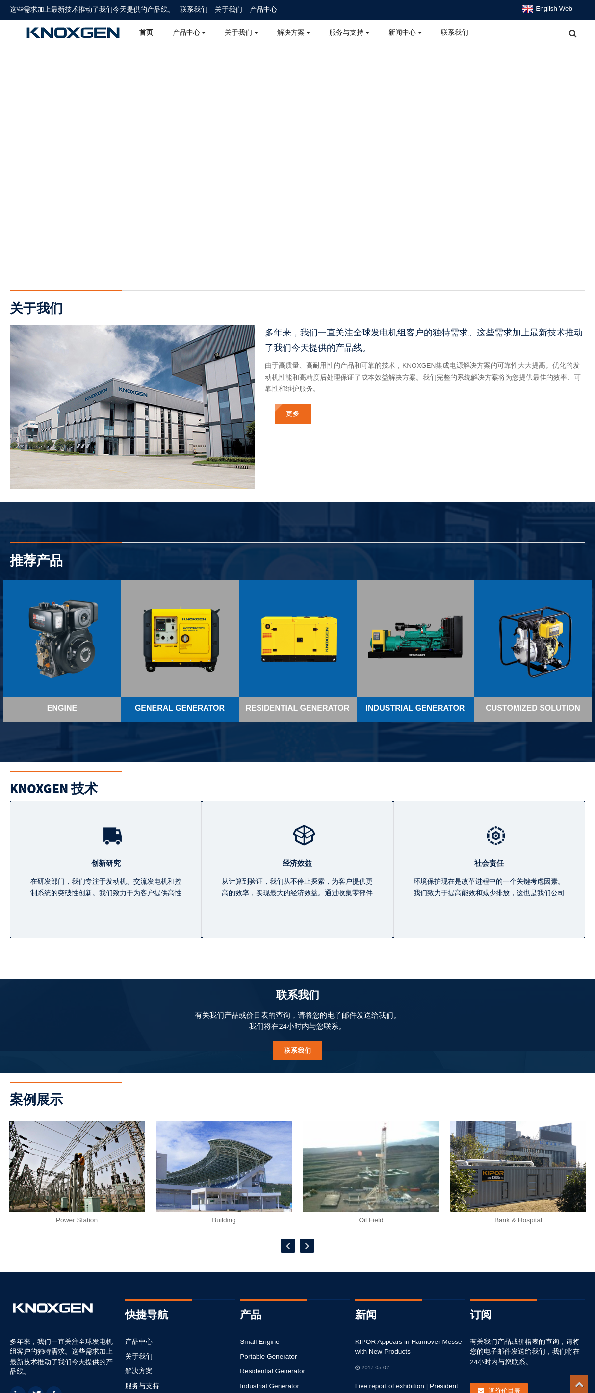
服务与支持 (349, 32)
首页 (146, 32)
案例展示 (36, 1113)
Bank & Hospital (518, 1234)
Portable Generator (267, 1356)
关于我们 (228, 9)
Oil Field (371, 1234)
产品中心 (263, 9)
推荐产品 (36, 574)
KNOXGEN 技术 (54, 802)
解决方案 (293, 32)
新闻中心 (404, 32)
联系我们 (193, 9)
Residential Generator (271, 1371)
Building (224, 1234)
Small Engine (259, 1341)
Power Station (77, 1234)
